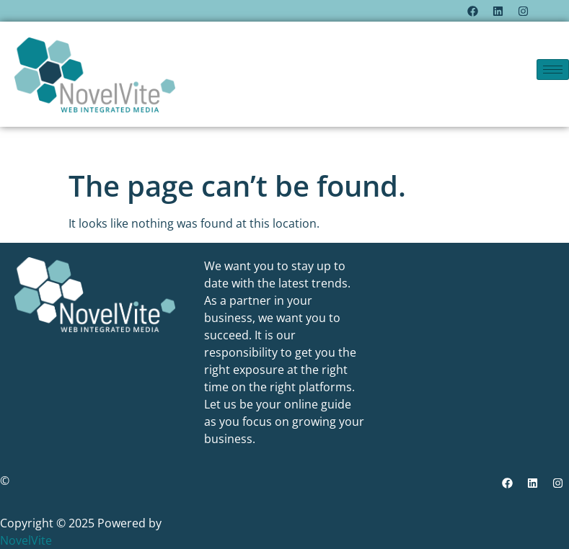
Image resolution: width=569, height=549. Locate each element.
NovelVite (26, 540)
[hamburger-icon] (553, 69)
